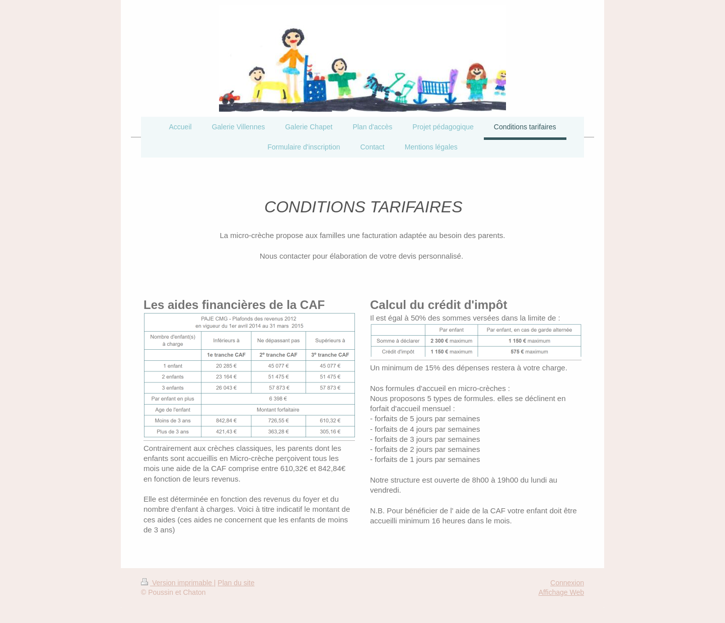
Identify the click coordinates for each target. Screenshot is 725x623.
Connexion (567, 583)
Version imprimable (177, 583)
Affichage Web (561, 592)
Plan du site (236, 583)
